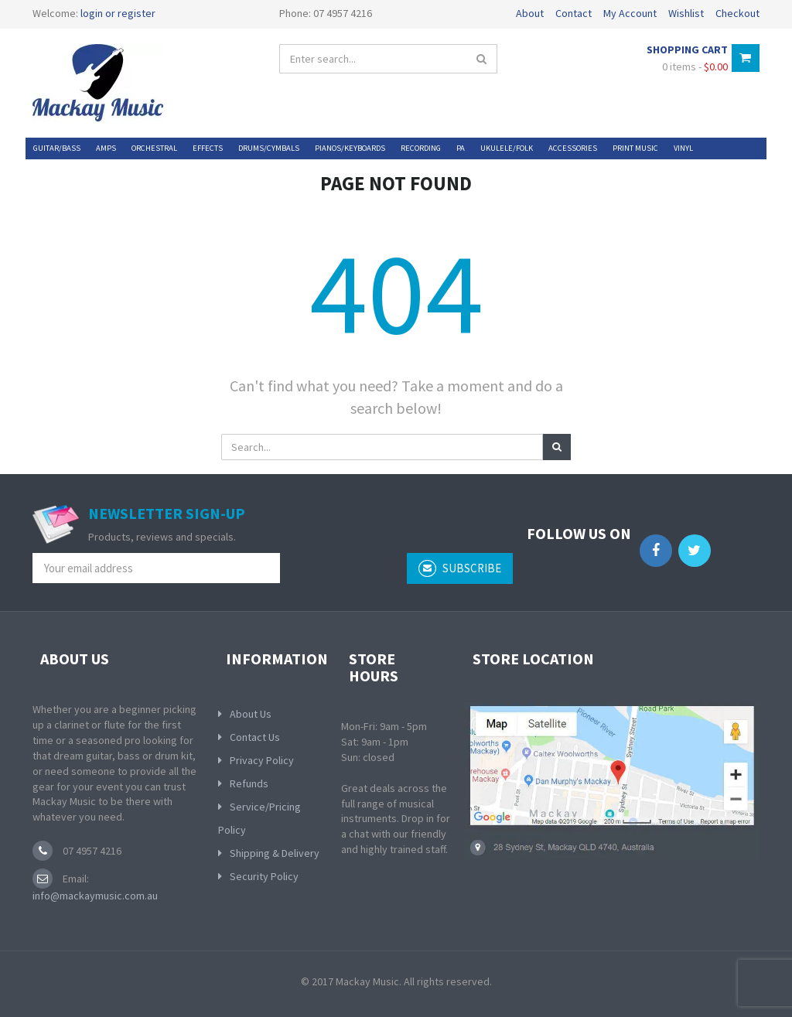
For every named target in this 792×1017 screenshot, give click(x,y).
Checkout (737, 13)
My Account (630, 13)
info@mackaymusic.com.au (95, 896)
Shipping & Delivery (274, 853)
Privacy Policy (262, 760)
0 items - (695, 66)
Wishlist (686, 13)
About (530, 13)
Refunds (249, 783)
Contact (573, 13)
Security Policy (264, 876)
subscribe (459, 568)
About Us (250, 714)
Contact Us (255, 737)
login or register (117, 13)
